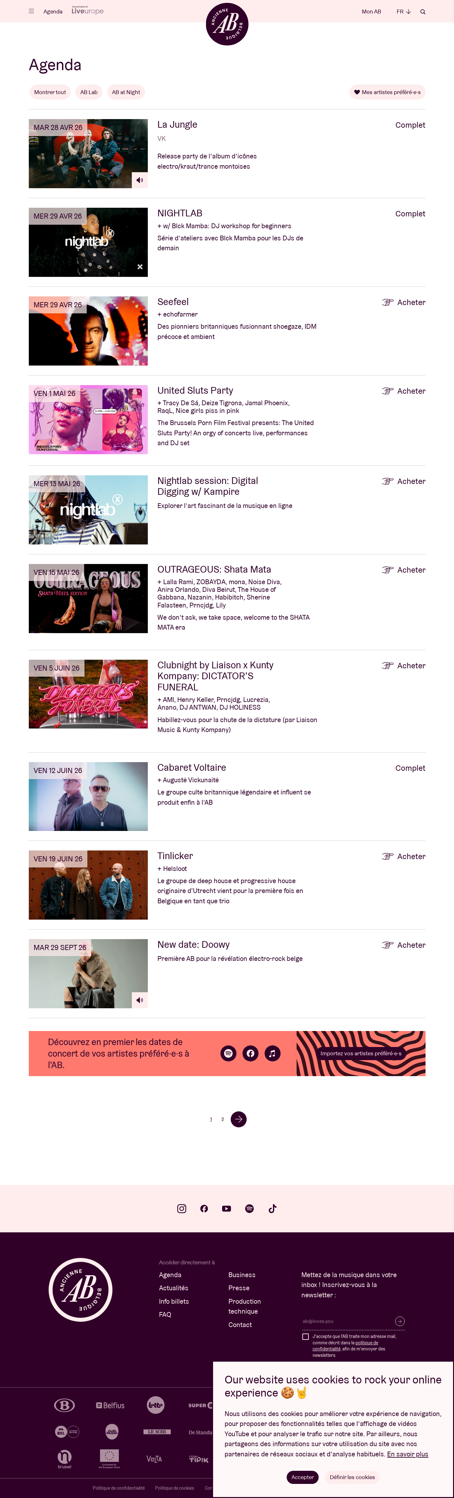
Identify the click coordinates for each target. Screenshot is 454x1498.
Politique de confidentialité (119, 1488)
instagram (181, 1208)
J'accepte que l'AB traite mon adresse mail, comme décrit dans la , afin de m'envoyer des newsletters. (354, 1345)
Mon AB (371, 11)
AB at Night (126, 92)
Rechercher (423, 11)
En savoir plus (407, 1454)
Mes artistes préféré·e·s (387, 92)
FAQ (165, 1314)
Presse (239, 1288)
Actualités (173, 1288)
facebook (204, 1208)
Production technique (244, 1306)
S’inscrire (400, 1321)
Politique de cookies (174, 1488)
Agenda (53, 11)
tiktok (272, 1208)
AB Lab (89, 92)
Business (242, 1274)
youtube (226, 1208)
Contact (240, 1324)
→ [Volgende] (239, 1119)
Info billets (174, 1301)
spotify (249, 1208)
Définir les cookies (352, 1477)
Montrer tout (50, 92)
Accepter (302, 1477)
